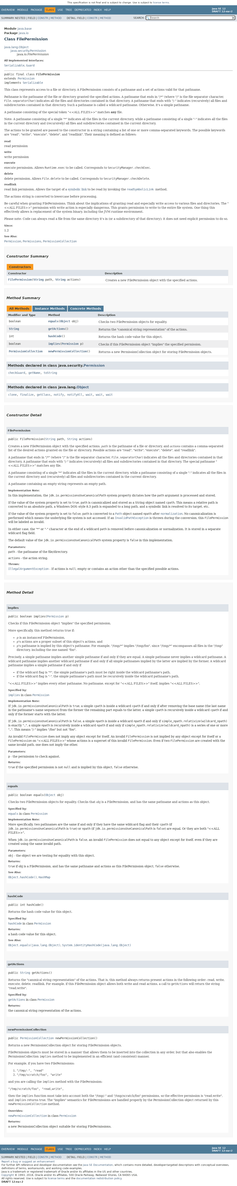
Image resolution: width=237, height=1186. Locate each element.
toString (50, 372)
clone (12, 394)
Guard (30, 65)
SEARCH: (138, 17)
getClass (43, 394)
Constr (43, 18)
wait (89, 394)
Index (98, 9)
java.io (24, 33)
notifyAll (74, 394)
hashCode (55, 336)
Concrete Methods (85, 308)
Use (60, 9)
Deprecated (83, 9)
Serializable (14, 65)
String (38, 279)
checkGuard (16, 372)
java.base (24, 28)
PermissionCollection (26, 351)
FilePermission (20, 279)
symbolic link (77, 189)
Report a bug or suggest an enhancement (28, 1161)
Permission (26, 78)
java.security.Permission (28, 50)
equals (53, 321)
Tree (68, 9)
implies (54, 343)
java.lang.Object (16, 47)
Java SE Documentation (98, 1164)
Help (107, 9)
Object (65, 321)
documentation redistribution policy (98, 1178)
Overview (8, 9)
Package (36, 9)
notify (59, 394)
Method (56, 18)
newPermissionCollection (67, 351)
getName (34, 372)
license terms (161, 2)
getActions (56, 328)
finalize (26, 394)
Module (22, 9)
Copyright (7, 1175)
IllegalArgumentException (28, 568)
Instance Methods (50, 308)
